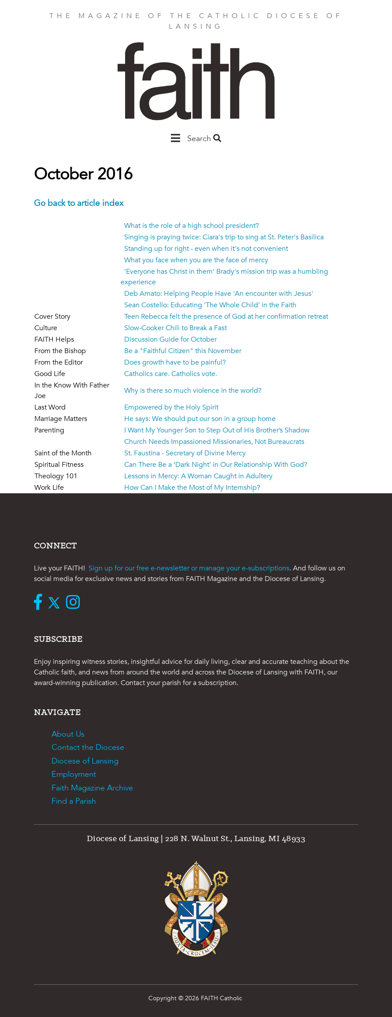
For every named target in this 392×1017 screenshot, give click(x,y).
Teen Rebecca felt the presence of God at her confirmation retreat (226, 316)
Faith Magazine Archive (92, 787)
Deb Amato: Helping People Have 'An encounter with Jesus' (218, 293)
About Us (68, 734)
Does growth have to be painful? (175, 362)
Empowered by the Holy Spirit (171, 407)
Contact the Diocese (88, 747)
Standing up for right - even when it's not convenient (206, 248)
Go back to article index (78, 203)
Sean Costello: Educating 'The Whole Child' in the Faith (210, 305)
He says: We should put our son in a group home (200, 419)
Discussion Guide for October (170, 339)
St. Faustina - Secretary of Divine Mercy (185, 453)
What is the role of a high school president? (191, 226)
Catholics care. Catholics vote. (170, 374)
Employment (74, 774)
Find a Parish (74, 801)
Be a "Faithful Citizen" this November (182, 351)
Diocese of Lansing (85, 761)
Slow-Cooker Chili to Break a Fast (175, 328)
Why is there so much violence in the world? (193, 390)
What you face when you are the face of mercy (196, 260)
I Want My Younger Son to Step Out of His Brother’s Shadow (217, 430)
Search (204, 138)
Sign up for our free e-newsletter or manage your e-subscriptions (189, 568)
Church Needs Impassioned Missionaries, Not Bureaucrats (214, 442)
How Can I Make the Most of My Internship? (192, 487)
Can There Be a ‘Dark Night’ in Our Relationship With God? (215, 464)
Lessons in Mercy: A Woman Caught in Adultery (198, 476)
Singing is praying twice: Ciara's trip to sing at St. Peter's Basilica (224, 237)
